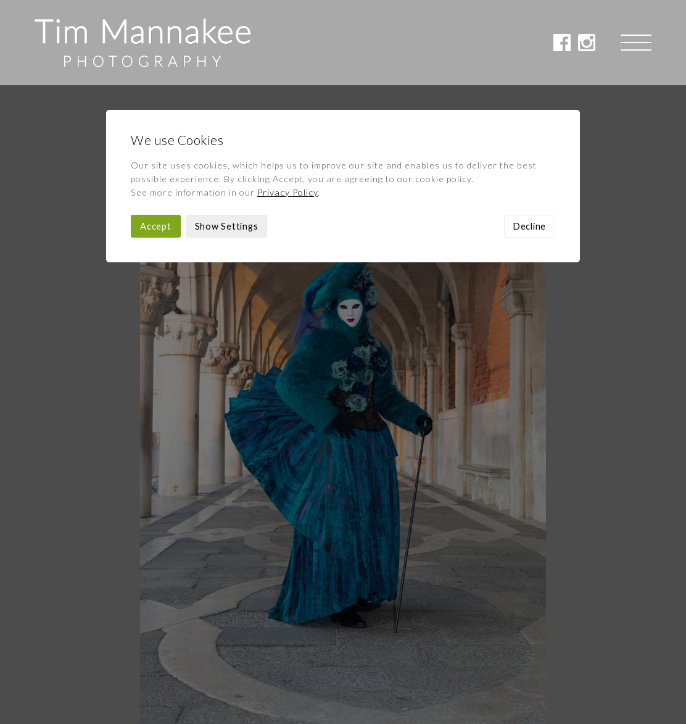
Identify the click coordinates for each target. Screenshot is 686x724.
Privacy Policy (287, 107)
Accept (156, 141)
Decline (529, 141)
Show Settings (226, 141)
